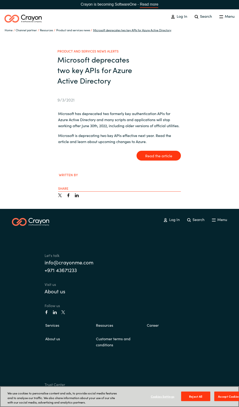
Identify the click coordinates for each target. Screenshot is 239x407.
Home (9, 30)
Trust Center (55, 384)
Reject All (195, 396)
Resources (104, 325)
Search (203, 16)
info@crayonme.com (69, 262)
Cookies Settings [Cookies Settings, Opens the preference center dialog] (162, 396)
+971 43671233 (61, 270)
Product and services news (73, 30)
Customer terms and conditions (113, 341)
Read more (149, 4)
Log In (179, 16)
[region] (119, 396)
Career (153, 325)
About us (55, 291)
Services (52, 325)
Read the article (158, 155)
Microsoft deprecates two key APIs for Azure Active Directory (132, 30)
